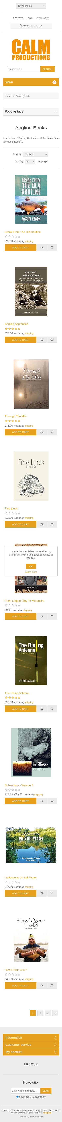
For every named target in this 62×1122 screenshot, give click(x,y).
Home (9, 96)
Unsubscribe (39, 1096)
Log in (29, 18)
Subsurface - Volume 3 (19, 785)
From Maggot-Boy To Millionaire (24, 600)
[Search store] (23, 69)
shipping (29, 241)
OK (31, 566)
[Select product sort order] (35, 154)
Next (55, 1013)
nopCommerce (36, 1117)
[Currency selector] (31, 6)
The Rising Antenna (17, 693)
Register (18, 18)
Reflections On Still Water (21, 877)
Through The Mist (16, 416)
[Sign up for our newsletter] (25, 1091)
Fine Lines (11, 508)
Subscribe (24, 1096)
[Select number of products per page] (30, 161)
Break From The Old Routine (23, 232)
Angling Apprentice (16, 324)
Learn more (31, 572)
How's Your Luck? (16, 969)
